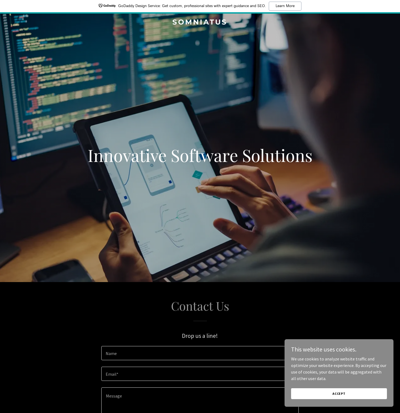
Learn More (285, 6)
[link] (200, 23)
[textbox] (200, 353)
